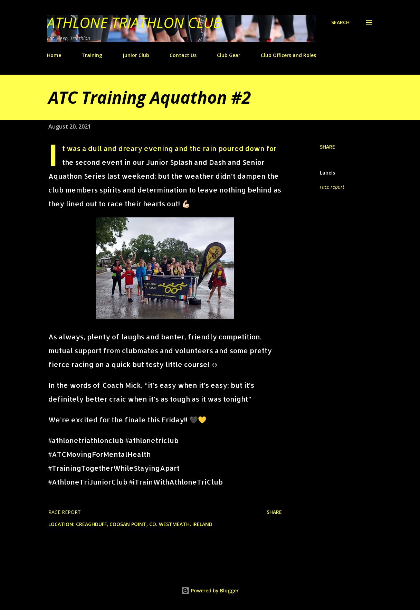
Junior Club (136, 55)
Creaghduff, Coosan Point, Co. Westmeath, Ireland (144, 524)
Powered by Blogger (210, 590)
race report (332, 187)
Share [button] (327, 146)
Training (92, 55)
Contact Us (183, 55)
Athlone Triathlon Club (134, 22)
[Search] (340, 22)
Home (54, 55)
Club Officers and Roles (288, 55)
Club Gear (228, 55)
